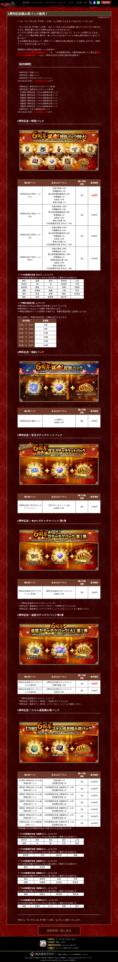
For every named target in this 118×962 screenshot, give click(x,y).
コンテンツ (61, 2)
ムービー (71, 2)
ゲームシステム (37, 2)
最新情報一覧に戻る (59, 930)
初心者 (79, 2)
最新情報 (26, 2)
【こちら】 (69, 609)
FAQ (85, 2)
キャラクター (50, 2)
